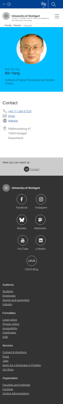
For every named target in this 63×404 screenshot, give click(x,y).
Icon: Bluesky (22, 220)
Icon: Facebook (22, 199)
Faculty (8, 25)
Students (8, 291)
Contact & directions (15, 352)
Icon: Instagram (41, 199)
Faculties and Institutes (16, 385)
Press (6, 356)
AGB (5, 337)
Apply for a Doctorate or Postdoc (22, 365)
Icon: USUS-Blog (32, 261)
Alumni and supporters (16, 300)
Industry (7, 304)
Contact (31, 169)
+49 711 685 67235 (19, 111)
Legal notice (10, 319)
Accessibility (10, 328)
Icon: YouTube (23, 240)
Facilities (8, 389)
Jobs (5, 360)
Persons (17, 25)
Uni (4, 4)
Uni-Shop (8, 369)
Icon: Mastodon (40, 220)
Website (13, 120)
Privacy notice (11, 324)
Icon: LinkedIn (41, 240)
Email (11, 116)
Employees (9, 295)
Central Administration (16, 393)
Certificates (9, 332)
